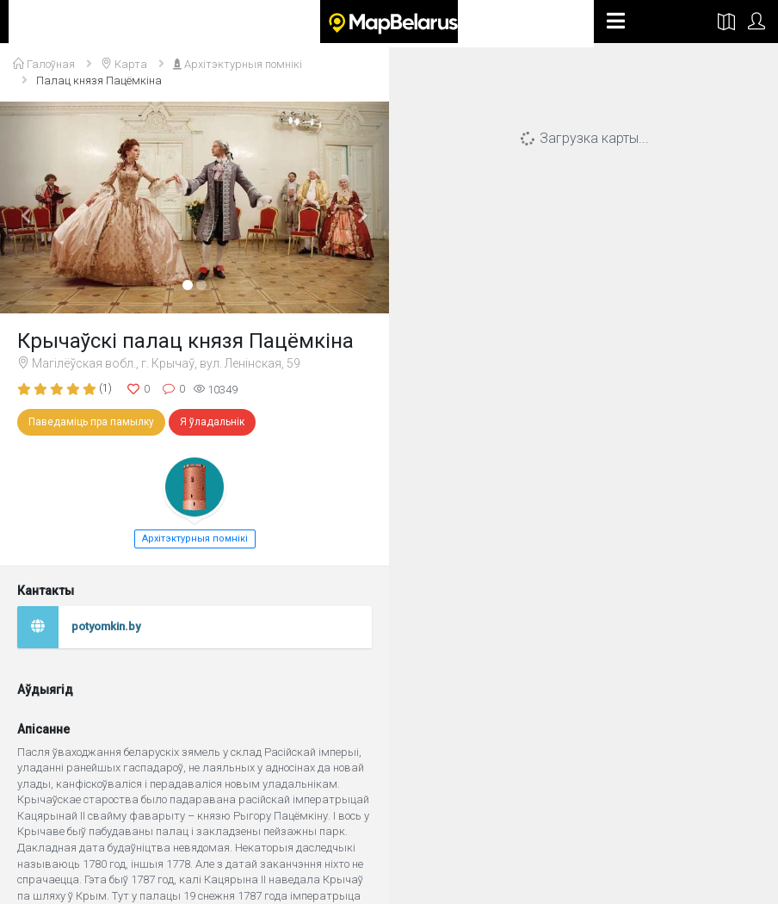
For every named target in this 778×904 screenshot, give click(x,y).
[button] (29, 207)
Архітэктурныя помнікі (237, 64)
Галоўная (44, 64)
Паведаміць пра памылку (91, 422)
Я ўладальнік (212, 422)
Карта (124, 64)
